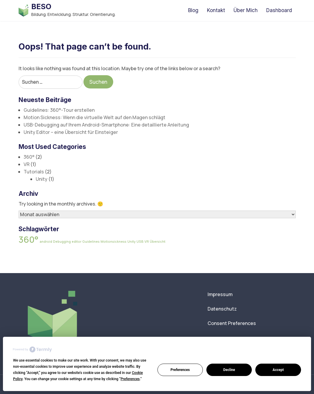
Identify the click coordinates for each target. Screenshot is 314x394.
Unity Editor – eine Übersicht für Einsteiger (71, 132)
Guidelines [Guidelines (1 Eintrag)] (91, 241)
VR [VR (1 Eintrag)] (146, 241)
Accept (278, 370)
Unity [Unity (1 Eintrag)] (131, 241)
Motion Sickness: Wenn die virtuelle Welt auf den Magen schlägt (94, 117)
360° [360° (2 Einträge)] (29, 239)
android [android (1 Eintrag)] (46, 241)
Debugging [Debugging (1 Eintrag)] (62, 241)
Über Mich (246, 10)
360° (29, 157)
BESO (41, 6)
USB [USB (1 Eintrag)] (140, 241)
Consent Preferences (232, 323)
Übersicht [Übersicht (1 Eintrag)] (157, 241)
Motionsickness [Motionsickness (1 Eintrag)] (113, 241)
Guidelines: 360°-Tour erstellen (59, 110)
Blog (193, 10)
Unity (41, 179)
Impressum (220, 294)
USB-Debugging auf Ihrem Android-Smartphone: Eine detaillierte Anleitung (106, 125)
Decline (229, 370)
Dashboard (279, 10)
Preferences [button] (130, 379)
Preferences (180, 370)
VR (26, 164)
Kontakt (216, 10)
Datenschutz (222, 309)
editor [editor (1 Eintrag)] (76, 241)
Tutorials (34, 171)
